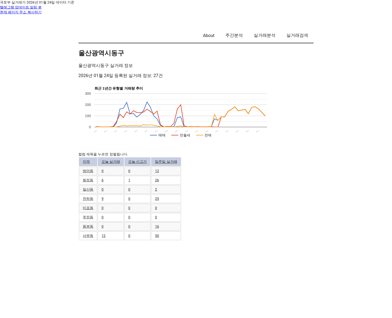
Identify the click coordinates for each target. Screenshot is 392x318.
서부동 (88, 236)
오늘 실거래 (111, 162)
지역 (86, 162)
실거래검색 (297, 35)
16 (157, 226)
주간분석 (234, 35)
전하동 (88, 199)
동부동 (88, 226)
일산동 (88, 189)
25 (157, 199)
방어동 (88, 171)
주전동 (88, 217)
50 (157, 236)
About (209, 35)
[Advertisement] (196, 279)
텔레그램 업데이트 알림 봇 (21, 7)
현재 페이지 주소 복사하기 (21, 12)
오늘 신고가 (137, 162)
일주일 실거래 (166, 162)
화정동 (88, 180)
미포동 (88, 208)
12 (157, 171)
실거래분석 (264, 35)
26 (157, 180)
